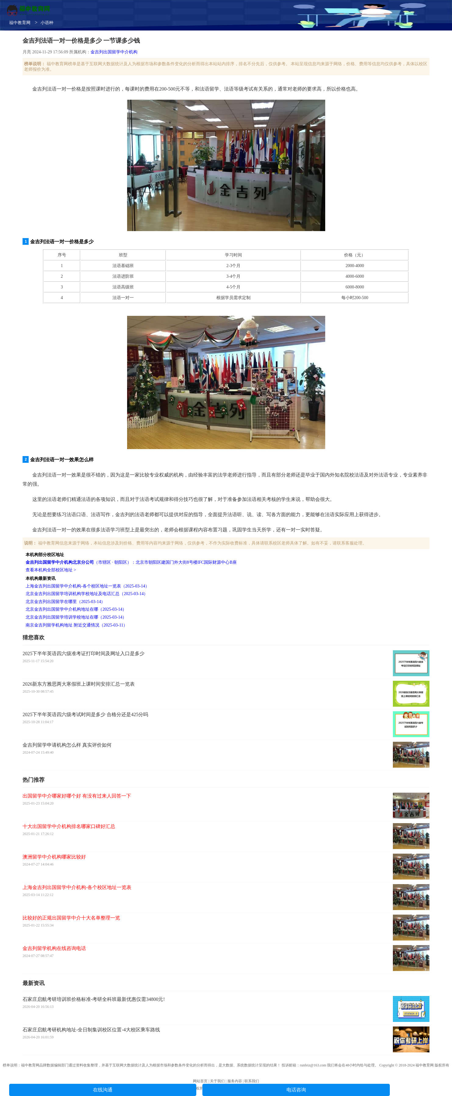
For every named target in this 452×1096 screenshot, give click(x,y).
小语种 (47, 22)
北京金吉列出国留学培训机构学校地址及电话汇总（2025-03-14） (87, 593)
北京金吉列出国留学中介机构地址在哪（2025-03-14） (76, 609)
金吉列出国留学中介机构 (114, 52)
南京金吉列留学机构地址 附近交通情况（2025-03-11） (76, 625)
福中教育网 (19, 22)
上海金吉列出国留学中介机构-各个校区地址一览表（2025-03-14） (87, 586)
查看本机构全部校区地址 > (51, 570)
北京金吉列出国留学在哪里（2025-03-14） (65, 601)
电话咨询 (296, 1089)
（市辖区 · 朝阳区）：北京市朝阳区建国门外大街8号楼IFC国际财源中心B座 (131, 562)
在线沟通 (102, 1089)
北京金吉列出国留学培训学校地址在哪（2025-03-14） (76, 617)
